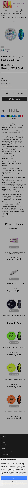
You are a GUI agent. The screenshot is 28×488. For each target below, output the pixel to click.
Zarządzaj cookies (13, 481)
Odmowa (14, 485)
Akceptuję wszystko (14, 478)
